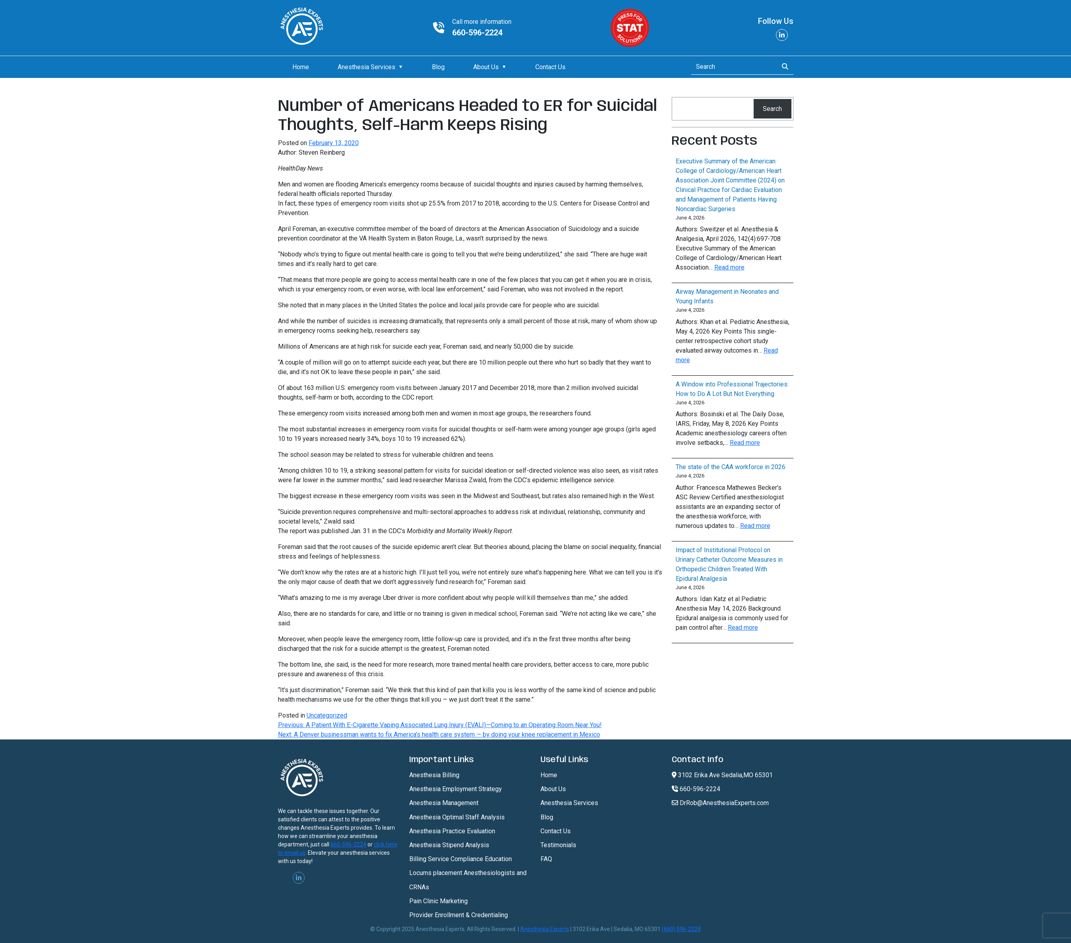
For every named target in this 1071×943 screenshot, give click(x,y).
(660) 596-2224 (681, 929)
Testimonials (558, 845)
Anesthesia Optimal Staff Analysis (457, 817)
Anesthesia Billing (434, 775)
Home (300, 67)
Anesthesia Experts (544, 929)
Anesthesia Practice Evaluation (452, 831)
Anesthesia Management (443, 803)
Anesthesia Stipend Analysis (449, 845)
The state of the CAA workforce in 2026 (730, 467)
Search (772, 109)
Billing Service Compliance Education (460, 859)
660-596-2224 (477, 32)
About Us (486, 67)
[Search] (732, 66)
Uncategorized (327, 715)
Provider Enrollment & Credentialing (458, 915)
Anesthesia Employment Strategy (455, 789)
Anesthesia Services (366, 67)
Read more (729, 267)
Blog (438, 67)
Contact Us (550, 67)
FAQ (546, 859)
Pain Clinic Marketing (438, 901)
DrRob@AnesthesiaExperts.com (720, 803)
